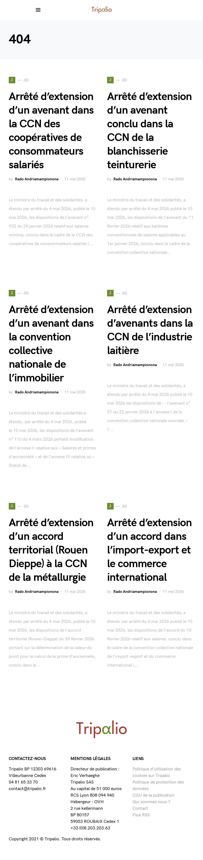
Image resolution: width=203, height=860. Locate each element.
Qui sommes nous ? (151, 802)
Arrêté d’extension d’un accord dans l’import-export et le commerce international (149, 550)
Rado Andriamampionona (36, 179)
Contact (140, 808)
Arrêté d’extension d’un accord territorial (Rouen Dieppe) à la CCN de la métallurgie (51, 550)
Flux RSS (141, 815)
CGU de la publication (154, 795)
